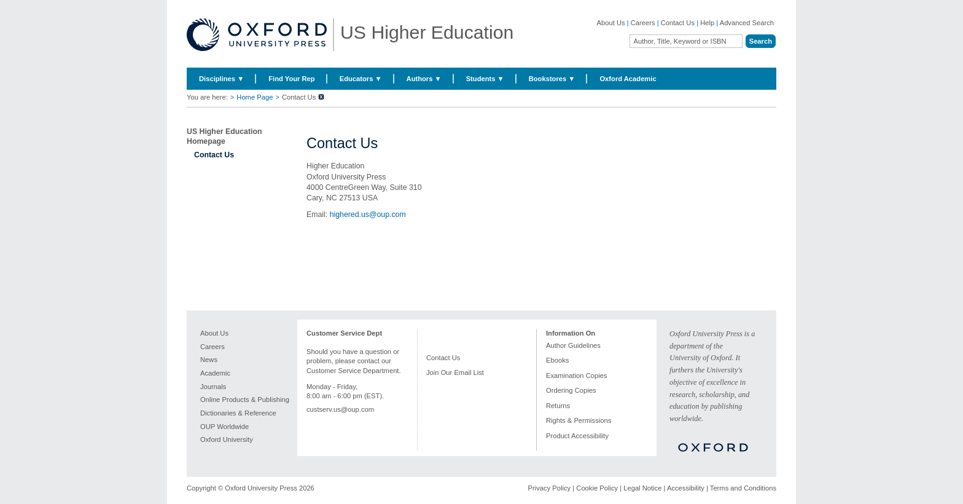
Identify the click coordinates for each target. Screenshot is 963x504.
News (208, 359)
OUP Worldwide (224, 426)
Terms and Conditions (743, 488)
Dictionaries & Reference (238, 413)
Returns (558, 405)
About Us (611, 22)
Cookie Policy (597, 488)
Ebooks (557, 360)
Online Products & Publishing (244, 399)
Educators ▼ (361, 78)
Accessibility (685, 488)
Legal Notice (642, 488)
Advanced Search (747, 22)
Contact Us (678, 22)
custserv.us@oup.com (340, 409)
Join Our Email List (455, 372)
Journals (213, 386)
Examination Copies (576, 375)
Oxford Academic (627, 78)
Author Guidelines (573, 345)
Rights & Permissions (578, 420)
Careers (643, 22)
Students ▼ (485, 78)
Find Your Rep (291, 78)
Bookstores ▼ (552, 78)
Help (707, 22)
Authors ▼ (424, 78)
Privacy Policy (549, 488)
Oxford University (226, 439)
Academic (215, 373)
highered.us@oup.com (368, 214)
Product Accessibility (577, 435)
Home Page (254, 97)
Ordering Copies (571, 390)
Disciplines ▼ (221, 78)
